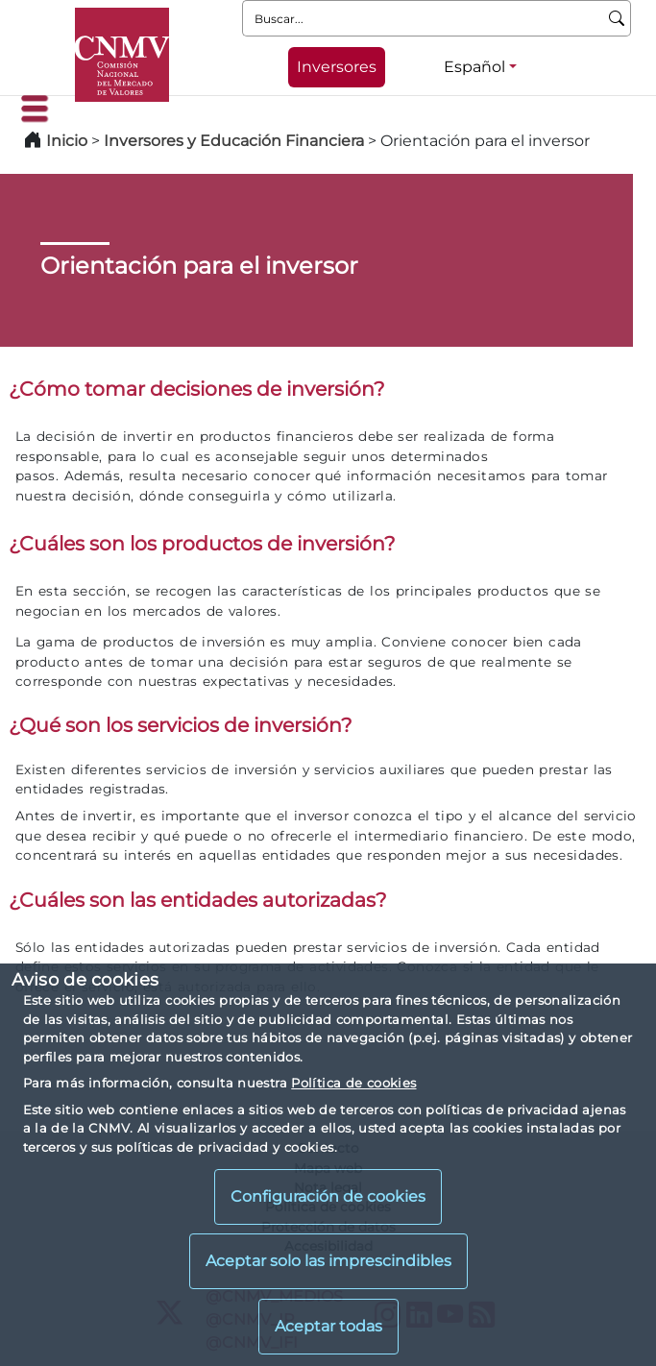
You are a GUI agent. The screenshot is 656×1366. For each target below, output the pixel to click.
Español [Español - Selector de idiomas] (474, 67)
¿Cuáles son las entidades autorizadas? (198, 900)
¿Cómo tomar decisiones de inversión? (197, 389)
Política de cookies (353, 1082)
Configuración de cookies (328, 1196)
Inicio (66, 141)
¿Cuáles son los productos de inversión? (202, 543)
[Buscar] (617, 18)
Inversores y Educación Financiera (234, 141)
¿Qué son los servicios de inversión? (180, 725)
